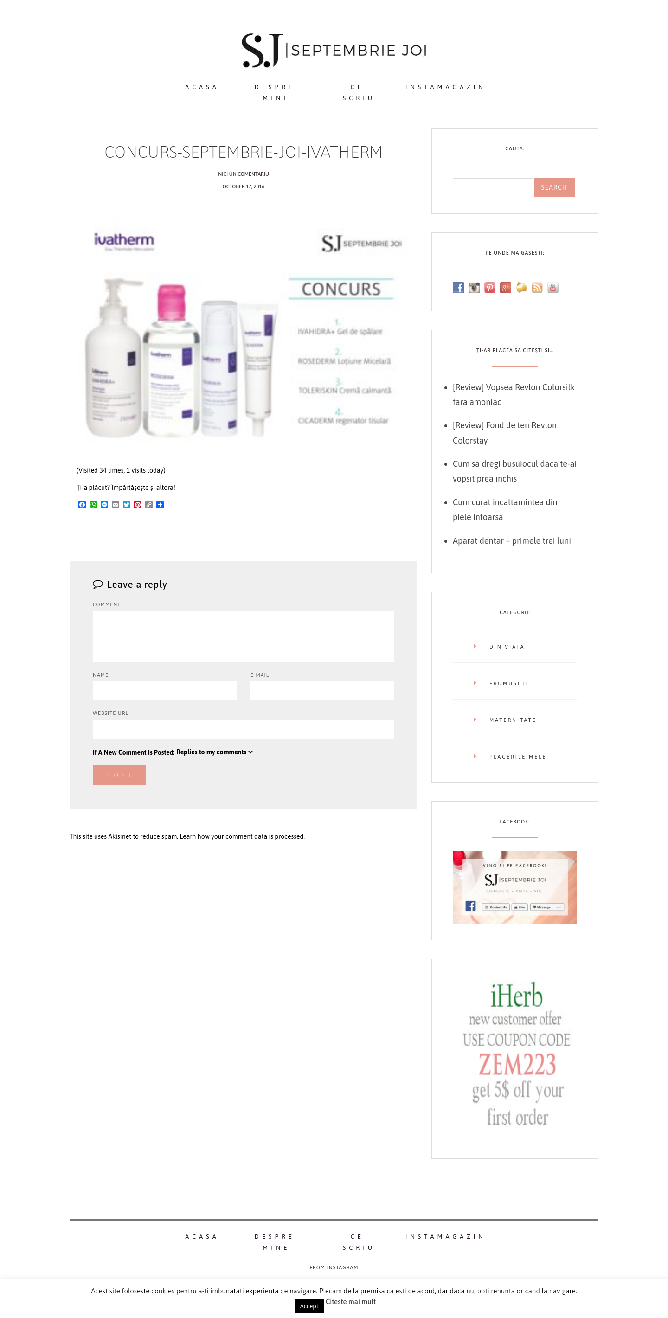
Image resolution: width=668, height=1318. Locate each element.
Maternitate (513, 720)
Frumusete (509, 683)
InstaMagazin (445, 87)
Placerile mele (518, 756)
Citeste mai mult (351, 1301)
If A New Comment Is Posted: (173, 752)
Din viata (507, 646)
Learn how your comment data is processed (241, 836)
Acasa (202, 87)
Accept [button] (309, 1306)
